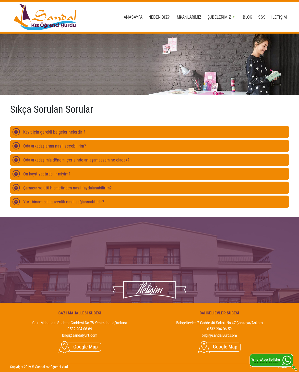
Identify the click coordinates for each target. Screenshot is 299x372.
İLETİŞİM (279, 17)
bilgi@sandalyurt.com (79, 335)
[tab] (149, 132)
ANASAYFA (133, 17)
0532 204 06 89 (80, 328)
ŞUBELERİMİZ (221, 17)
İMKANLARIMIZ (189, 17)
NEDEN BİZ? (159, 17)
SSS (261, 17)
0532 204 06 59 (219, 328)
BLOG (247, 17)
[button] (149, 132)
